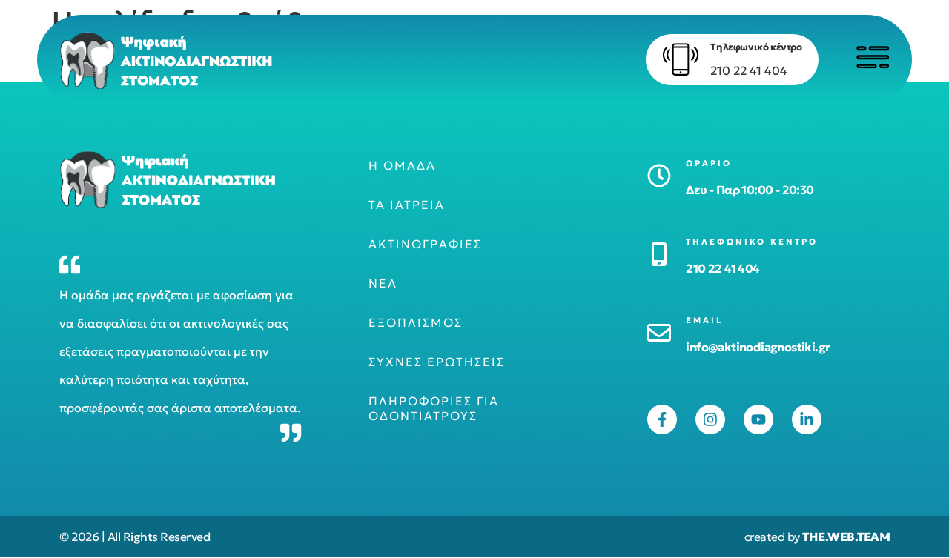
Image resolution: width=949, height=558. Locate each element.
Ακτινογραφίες (425, 244)
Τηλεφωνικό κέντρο (753, 47)
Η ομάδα (402, 166)
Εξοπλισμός (415, 323)
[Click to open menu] (871, 57)
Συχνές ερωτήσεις (436, 362)
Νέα (382, 283)
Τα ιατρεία (406, 205)
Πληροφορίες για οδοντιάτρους (433, 409)
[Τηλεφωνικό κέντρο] (678, 59)
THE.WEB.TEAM (846, 537)
